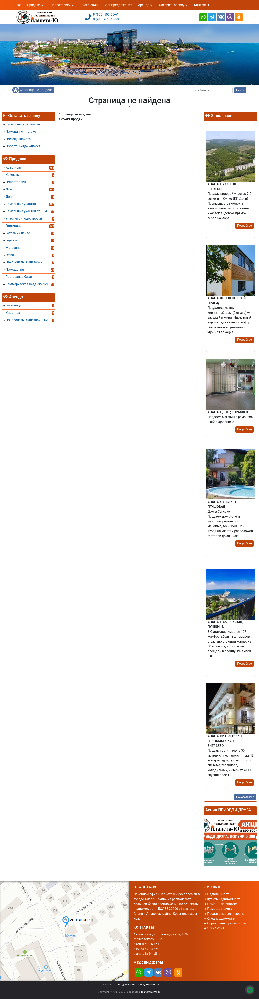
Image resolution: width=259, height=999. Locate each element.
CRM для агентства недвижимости (137, 984)
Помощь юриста (219, 909)
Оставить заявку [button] (173, 5)
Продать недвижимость (225, 914)
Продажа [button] (35, 5)
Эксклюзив (89, 5)
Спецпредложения (118, 5)
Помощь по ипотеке (222, 904)
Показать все (245, 797)
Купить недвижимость (224, 899)
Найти (240, 90)
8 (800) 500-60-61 (106, 14)
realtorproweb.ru (150, 991)
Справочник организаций (226, 923)
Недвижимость (218, 894)
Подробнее (244, 225)
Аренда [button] (145, 5)
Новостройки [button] (62, 5)
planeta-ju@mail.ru (147, 954)
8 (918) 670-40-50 (106, 19)
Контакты (201, 5)
